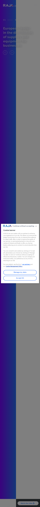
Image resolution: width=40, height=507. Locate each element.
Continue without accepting (23, 226)
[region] (20, 253)
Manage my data (20, 272)
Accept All (20, 278)
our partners (26, 264)
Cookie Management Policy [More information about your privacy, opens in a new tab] (14, 266)
